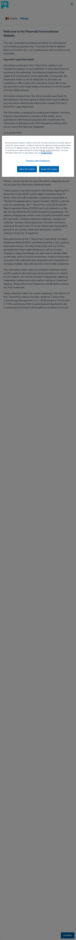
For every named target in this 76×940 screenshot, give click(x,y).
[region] (38, 156)
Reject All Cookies (27, 169)
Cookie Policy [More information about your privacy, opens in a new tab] (46, 153)
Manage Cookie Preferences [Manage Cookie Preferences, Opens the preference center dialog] (38, 161)
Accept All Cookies (49, 169)
